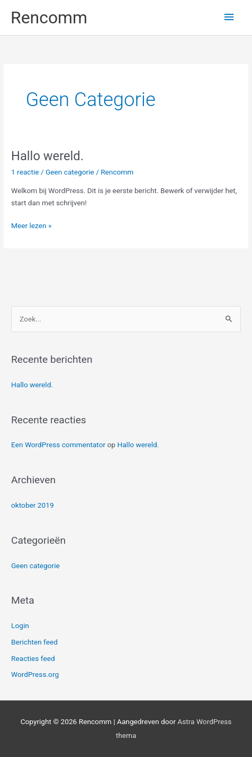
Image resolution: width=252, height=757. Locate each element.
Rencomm (49, 17)
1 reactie (25, 172)
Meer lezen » (31, 225)
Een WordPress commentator (58, 444)
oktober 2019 (32, 505)
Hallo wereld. (47, 156)
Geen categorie (70, 172)
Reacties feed (33, 658)
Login (20, 625)
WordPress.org (35, 674)
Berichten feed (34, 642)
